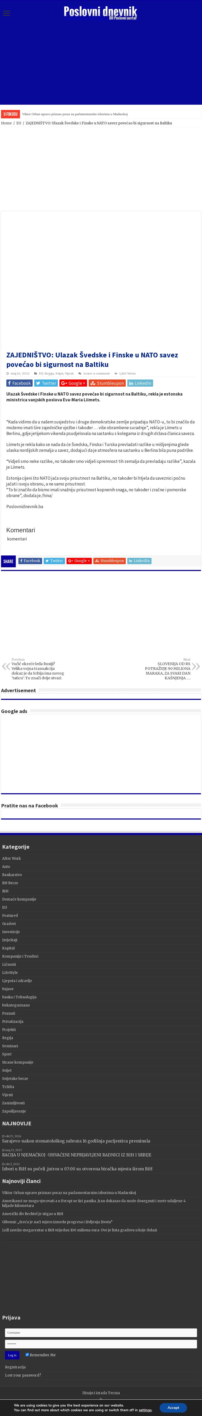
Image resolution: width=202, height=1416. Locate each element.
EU (18, 123)
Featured (10, 915)
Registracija (15, 1367)
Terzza (114, 1393)
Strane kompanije (17, 1062)
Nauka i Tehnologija (19, 997)
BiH (5, 891)
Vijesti (69, 373)
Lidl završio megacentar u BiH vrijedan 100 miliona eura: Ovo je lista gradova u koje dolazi (79, 1230)
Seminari (10, 1046)
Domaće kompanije (19, 899)
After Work (11, 858)
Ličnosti (9, 964)
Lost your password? (23, 1375)
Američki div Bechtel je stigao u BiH (32, 1214)
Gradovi (9, 924)
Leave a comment (96, 373)
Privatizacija (12, 1021)
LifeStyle (10, 972)
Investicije (11, 932)
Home (6, 123)
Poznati (8, 1013)
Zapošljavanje (14, 1111)
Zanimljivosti (13, 1103)
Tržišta (8, 1087)
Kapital (8, 948)
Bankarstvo (12, 875)
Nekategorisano (16, 1005)
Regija (49, 373)
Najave (8, 989)
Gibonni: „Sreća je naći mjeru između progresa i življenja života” (57, 1222)
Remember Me (41, 1355)
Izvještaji (9, 940)
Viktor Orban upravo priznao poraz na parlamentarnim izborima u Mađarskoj (75, 114)
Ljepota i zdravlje (17, 981)
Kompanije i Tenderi (20, 956)
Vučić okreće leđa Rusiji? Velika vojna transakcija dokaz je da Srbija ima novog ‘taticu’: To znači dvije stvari (38, 669)
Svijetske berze (15, 1078)
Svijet (59, 373)
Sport (7, 1054)
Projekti (9, 1030)
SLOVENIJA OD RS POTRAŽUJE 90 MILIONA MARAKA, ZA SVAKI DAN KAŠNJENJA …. (163, 669)
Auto (6, 866)
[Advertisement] (101, 62)
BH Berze (10, 883)
